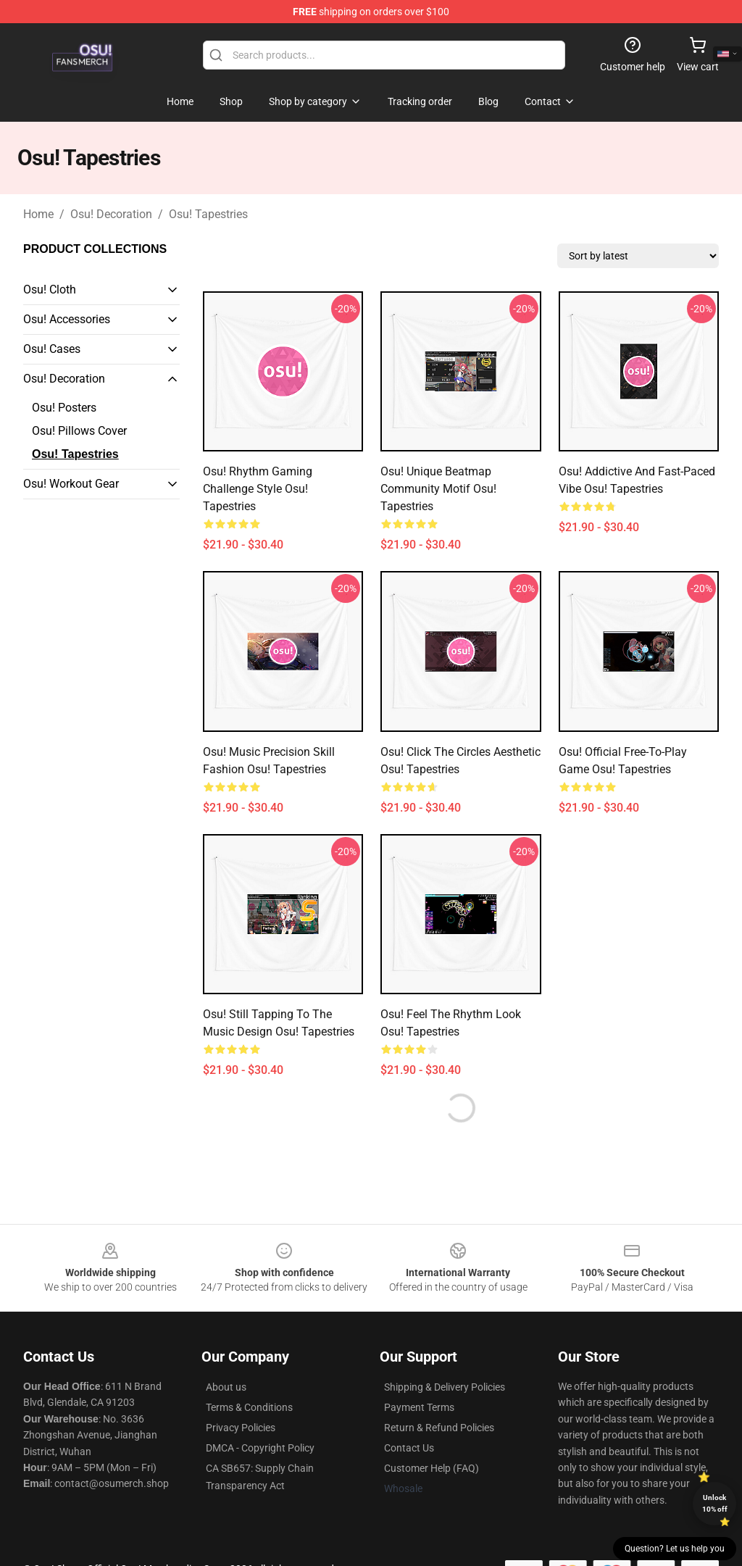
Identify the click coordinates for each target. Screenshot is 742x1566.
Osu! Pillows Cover (79, 431)
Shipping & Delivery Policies (444, 1387)
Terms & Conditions (249, 1407)
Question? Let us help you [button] (675, 1549)
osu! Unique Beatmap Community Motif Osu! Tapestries (438, 489)
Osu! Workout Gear (71, 484)
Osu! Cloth (49, 289)
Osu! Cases (51, 349)
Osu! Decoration (111, 214)
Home (38, 214)
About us (226, 1387)
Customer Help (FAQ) (431, 1468)
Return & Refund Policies (439, 1427)
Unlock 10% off (715, 1503)
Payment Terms (419, 1407)
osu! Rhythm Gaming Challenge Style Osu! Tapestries (257, 489)
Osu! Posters (64, 408)
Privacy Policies (240, 1427)
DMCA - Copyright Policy (260, 1448)
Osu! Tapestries (208, 214)
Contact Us (409, 1448)
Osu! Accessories (66, 319)
